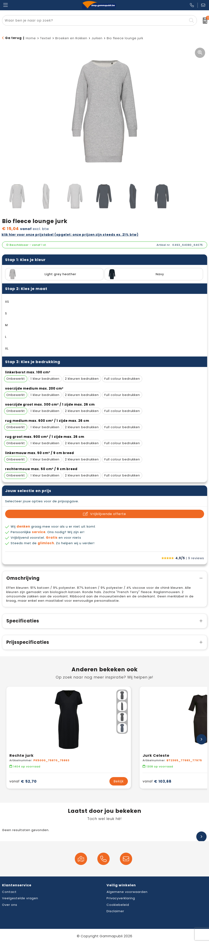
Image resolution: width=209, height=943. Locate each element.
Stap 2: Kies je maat (26, 288)
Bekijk (119, 781)
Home (31, 38)
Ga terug (13, 38)
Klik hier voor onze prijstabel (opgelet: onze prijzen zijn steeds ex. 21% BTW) (70, 234)
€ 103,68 (157, 781)
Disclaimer (115, 911)
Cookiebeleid (118, 905)
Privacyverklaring (121, 898)
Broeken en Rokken (71, 38)
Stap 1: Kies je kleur (25, 259)
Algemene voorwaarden (127, 892)
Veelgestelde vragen (20, 898)
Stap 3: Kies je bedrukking (32, 361)
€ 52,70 (23, 781)
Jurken (97, 38)
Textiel (45, 38)
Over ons (9, 905)
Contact (9, 892)
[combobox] (95, 20)
